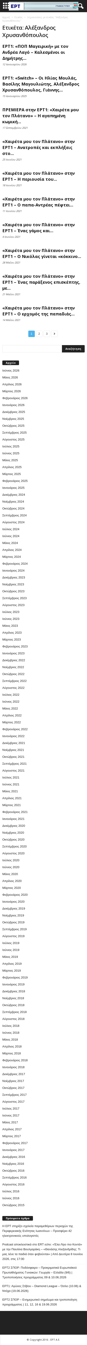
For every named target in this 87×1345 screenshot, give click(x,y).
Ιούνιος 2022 (10, 701)
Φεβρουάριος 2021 (15, 812)
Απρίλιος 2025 (12, 467)
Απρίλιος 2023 (12, 632)
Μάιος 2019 (10, 957)
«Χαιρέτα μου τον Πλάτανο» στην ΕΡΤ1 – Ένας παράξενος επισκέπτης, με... (41, 282)
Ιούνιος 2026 (10, 370)
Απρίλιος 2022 (12, 715)
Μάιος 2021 (10, 791)
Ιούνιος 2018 (10, 1032)
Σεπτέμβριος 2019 (14, 929)
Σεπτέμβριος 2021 (14, 763)
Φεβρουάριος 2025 (15, 481)
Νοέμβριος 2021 (13, 750)
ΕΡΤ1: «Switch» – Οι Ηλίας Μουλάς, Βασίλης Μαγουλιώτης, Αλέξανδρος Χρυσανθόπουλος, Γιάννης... (40, 84)
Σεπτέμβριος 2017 (14, 1094)
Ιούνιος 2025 (10, 453)
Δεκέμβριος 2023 (13, 577)
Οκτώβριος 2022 (13, 674)
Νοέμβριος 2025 (13, 419)
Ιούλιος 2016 (10, 1191)
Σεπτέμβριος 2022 (14, 681)
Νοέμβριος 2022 (13, 667)
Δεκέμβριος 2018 (13, 991)
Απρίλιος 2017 (12, 1129)
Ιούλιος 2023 (10, 612)
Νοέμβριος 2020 (13, 832)
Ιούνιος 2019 (10, 950)
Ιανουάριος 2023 (13, 653)
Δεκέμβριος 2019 (13, 908)
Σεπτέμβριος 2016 (14, 1177)
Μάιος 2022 (10, 708)
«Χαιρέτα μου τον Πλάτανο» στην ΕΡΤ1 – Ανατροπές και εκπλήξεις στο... (38, 147)
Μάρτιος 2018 (11, 1053)
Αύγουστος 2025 (13, 439)
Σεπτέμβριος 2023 (14, 598)
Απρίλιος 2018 (12, 1046)
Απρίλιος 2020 (12, 881)
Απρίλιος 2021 (12, 798)
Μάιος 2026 (10, 377)
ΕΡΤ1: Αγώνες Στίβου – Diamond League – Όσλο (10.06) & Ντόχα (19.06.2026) (41, 1288)
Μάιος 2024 (10, 543)
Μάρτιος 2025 (11, 474)
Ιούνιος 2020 (10, 867)
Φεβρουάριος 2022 (15, 729)
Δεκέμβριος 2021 (13, 743)
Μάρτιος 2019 (11, 970)
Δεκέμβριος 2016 (13, 1157)
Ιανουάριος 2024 (13, 570)
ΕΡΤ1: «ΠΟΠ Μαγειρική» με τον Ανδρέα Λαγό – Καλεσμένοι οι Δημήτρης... (35, 52)
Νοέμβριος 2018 (13, 998)
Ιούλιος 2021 (10, 777)
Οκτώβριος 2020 (13, 839)
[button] (80, 6)
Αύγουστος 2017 (13, 1101)
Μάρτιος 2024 (11, 556)
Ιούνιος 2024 (10, 536)
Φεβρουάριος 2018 (15, 1060)
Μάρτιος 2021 (11, 805)
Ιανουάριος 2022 (13, 736)
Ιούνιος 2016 (10, 1198)
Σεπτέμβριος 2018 (14, 1012)
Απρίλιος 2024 (12, 550)
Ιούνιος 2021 (10, 784)
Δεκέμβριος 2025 (13, 412)
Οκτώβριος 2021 (13, 756)
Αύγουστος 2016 (13, 1184)
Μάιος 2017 (10, 1122)
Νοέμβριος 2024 (13, 501)
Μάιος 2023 (10, 625)
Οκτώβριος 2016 (13, 1170)
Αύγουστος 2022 (13, 688)
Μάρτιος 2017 (11, 1136)
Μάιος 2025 (10, 460)
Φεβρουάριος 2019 (15, 977)
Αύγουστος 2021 (13, 770)
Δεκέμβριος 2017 (13, 1074)
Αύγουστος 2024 (13, 522)
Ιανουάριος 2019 (13, 984)
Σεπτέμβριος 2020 (14, 846)
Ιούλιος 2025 (10, 446)
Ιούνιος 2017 (10, 1115)
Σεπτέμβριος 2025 (14, 432)
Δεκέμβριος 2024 (13, 494)
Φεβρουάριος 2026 (15, 398)
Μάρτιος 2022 (11, 722)
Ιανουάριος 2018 (13, 1067)
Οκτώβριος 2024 (13, 508)
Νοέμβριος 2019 (13, 915)
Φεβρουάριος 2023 (15, 646)
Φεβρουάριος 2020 (15, 894)
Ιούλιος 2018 (10, 1025)
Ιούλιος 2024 (10, 529)
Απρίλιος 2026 (12, 384)
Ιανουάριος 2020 (13, 901)
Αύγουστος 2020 (13, 853)
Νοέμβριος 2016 (13, 1163)
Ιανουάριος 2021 (13, 819)
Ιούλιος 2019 (10, 943)
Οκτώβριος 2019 (13, 922)
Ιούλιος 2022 (10, 694)
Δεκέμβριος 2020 (13, 825)
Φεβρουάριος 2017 (15, 1143)
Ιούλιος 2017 (10, 1108)
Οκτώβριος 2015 (13, 1205)
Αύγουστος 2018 (13, 1019)
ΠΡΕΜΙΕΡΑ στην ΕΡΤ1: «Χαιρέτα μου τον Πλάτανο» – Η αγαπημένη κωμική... (40, 115)
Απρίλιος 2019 (12, 963)
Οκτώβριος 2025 (13, 425)
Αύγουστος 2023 (13, 605)
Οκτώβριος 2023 (13, 591)
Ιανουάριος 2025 (13, 487)
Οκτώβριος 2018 (13, 1005)
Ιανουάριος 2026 (13, 405)
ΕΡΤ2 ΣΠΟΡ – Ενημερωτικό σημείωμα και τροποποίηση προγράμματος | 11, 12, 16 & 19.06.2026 (39, 1302)
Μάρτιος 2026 (11, 391)
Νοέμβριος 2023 (13, 584)
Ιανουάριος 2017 (13, 1150)
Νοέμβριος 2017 (13, 1081)
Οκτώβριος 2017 (13, 1088)
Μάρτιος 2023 (11, 639)
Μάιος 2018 (10, 1039)
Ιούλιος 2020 (10, 860)
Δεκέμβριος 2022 (13, 660)
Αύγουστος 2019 (13, 936)
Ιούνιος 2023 (10, 619)
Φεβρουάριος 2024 (15, 563)
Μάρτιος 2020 (11, 888)
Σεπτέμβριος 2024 (14, 515)
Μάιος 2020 (10, 874)
